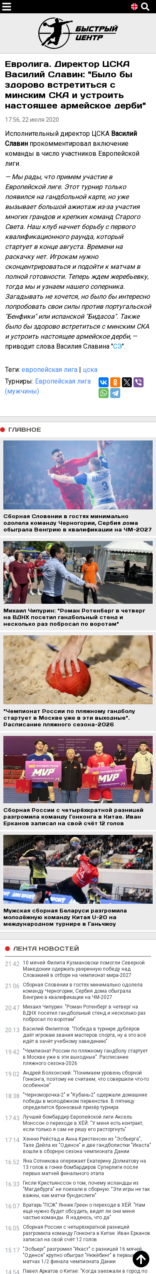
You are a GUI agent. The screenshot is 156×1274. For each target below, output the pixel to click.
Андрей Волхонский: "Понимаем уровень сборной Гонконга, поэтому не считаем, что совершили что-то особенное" (86, 1079)
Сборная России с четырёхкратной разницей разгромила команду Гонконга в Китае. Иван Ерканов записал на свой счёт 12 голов (86, 1233)
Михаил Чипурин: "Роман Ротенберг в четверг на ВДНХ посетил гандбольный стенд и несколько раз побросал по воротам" (84, 1013)
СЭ (117, 346)
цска (90, 370)
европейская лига (49, 370)
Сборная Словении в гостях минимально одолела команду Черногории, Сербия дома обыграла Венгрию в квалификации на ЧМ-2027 (83, 991)
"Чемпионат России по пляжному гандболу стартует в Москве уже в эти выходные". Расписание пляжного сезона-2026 (85, 1057)
